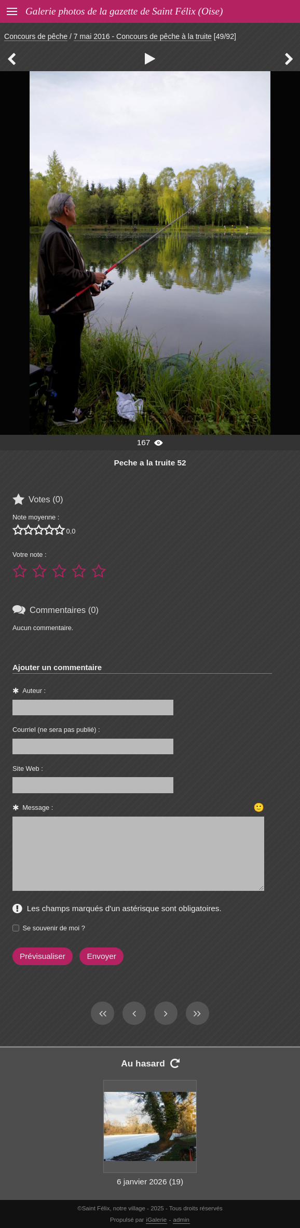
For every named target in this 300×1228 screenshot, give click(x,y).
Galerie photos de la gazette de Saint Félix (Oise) (124, 11)
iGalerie (156, 1220)
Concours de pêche (35, 36)
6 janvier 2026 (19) (150, 1181)
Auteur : (34, 691)
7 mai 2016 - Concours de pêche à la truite (143, 36)
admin (181, 1220)
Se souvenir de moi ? (54, 928)
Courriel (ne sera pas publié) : (56, 729)
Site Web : (27, 768)
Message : (37, 807)
